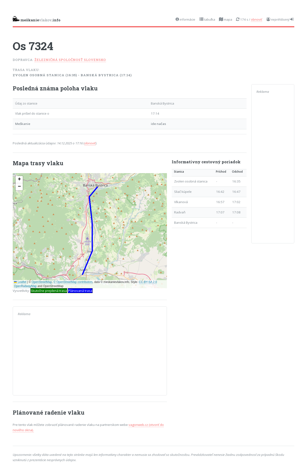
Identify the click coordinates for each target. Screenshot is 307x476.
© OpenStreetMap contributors (73, 282)
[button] (19, 179)
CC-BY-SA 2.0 (148, 282)
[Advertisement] (90, 356)
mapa (227, 19)
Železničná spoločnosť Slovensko (70, 60)
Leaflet (20, 282)
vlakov (36, 19)
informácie (187, 19)
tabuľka (209, 19)
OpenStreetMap (42, 282)
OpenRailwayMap (25, 286)
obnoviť (256, 19)
